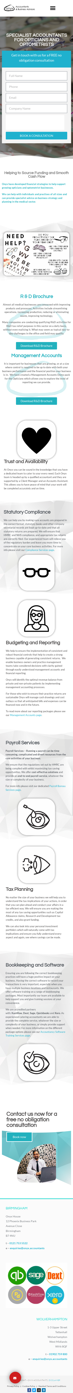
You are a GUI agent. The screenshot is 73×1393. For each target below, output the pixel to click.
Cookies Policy (28, 1386)
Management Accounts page (26, 715)
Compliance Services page (39, 549)
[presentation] (35, 122)
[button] (53, 8)
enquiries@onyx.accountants (27, 1248)
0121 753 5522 (18, 1243)
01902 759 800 (58, 1354)
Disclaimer (54, 1380)
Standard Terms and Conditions (52, 1386)
